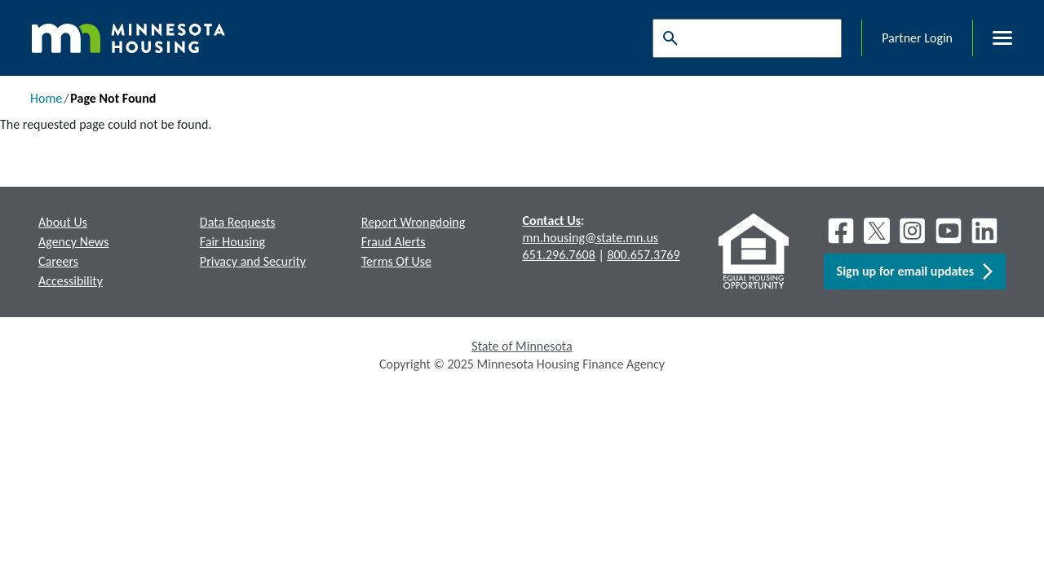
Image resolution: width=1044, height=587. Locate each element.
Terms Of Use (396, 261)
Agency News (73, 241)
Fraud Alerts (393, 241)
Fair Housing (232, 241)
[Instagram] (913, 231)
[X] (877, 231)
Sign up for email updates (915, 271)
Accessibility (70, 281)
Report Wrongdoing (413, 222)
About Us (62, 222)
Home (46, 98)
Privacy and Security (253, 261)
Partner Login (917, 38)
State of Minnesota (521, 346)
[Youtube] (949, 231)
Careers (58, 261)
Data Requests (238, 222)
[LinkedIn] (986, 231)
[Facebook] (841, 231)
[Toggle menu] (992, 38)
